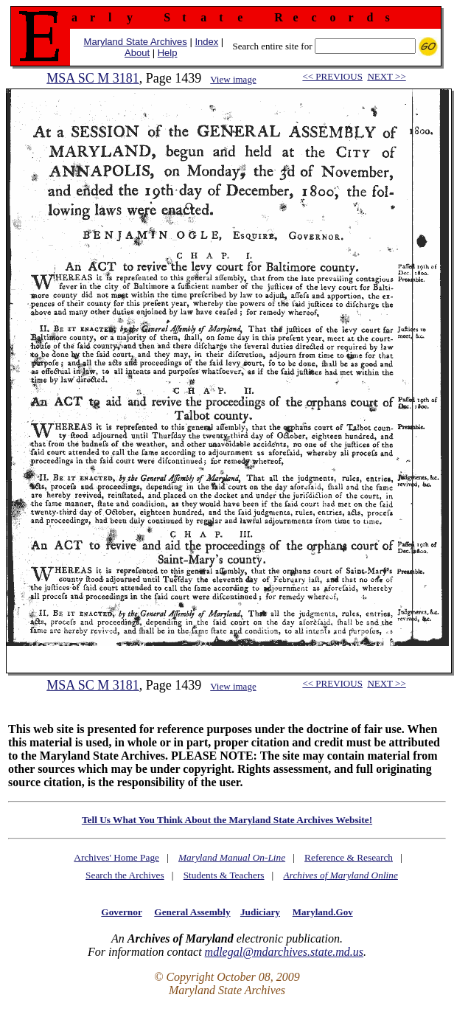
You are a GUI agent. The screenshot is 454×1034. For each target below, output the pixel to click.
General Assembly (192, 911)
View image (233, 79)
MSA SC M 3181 (92, 78)
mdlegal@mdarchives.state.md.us (284, 951)
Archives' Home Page (116, 857)
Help (168, 52)
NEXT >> (386, 76)
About (137, 52)
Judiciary (260, 911)
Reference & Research (348, 857)
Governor (121, 911)
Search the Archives (124, 875)
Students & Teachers (224, 875)
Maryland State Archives (135, 41)
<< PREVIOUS (332, 76)
